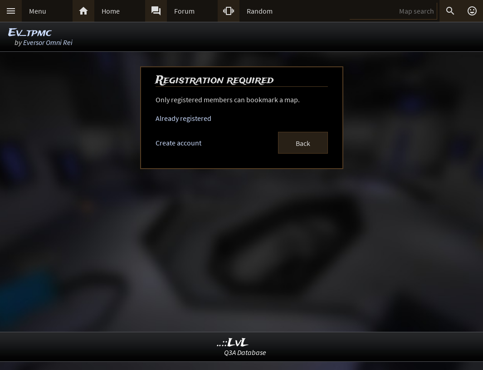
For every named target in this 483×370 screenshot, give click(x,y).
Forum (184, 10)
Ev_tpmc (30, 33)
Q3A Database (245, 352)
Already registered (183, 118)
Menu (37, 10)
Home (111, 10)
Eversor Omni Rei (48, 42)
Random (260, 10)
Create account (178, 142)
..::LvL (233, 343)
